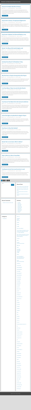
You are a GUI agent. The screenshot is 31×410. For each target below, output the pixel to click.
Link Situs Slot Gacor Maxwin (20, 258)
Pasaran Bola (18, 311)
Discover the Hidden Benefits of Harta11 (14, 6)
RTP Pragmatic (19, 372)
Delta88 (18, 239)
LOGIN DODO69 (19, 293)
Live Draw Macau (19, 360)
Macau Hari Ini (19, 303)
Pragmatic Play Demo (19, 358)
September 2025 (20, 224)
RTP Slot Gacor (19, 403)
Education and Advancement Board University (12, 1)
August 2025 (19, 225)
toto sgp (18, 395)
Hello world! (11, 217)
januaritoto (18, 319)
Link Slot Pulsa (19, 385)
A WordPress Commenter (6, 217)
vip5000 (18, 237)
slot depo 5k (18, 356)
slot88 (17, 255)
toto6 (17, 327)
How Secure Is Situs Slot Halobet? (12, 141)
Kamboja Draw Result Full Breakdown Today (15, 66)
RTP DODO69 (18, 295)
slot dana (18, 344)
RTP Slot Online (19, 389)
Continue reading (4, 15)
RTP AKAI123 (18, 299)
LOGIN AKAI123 (19, 297)
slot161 (18, 315)
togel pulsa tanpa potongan (20, 276)
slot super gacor (19, 280)
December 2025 (20, 221)
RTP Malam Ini (19, 309)
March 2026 (19, 218)
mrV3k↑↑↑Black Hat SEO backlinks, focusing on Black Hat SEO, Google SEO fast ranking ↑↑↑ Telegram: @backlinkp (22, 246)
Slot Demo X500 (19, 391)
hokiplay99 (18, 233)
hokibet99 (18, 323)
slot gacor (18, 366)
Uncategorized (4, 233)
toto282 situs (18, 278)
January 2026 (19, 220)
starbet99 (18, 321)
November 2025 (20, 222)
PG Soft (18, 362)
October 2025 (19, 223)
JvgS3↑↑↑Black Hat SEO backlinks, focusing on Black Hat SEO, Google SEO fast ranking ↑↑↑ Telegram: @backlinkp (23, 250)
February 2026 (19, 219)
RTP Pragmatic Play (19, 399)
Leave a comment (19, 8)
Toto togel (18, 253)
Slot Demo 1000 (19, 397)
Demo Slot (18, 301)
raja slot (21, 311)
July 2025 (19, 226)
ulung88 (18, 267)
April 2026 (19, 217)
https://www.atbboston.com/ (20, 272)
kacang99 (18, 317)
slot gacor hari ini (19, 313)
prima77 (18, 305)
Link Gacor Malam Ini (19, 364)
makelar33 (18, 266)
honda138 (18, 325)
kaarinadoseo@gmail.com (12, 8)
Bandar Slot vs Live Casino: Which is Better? (15, 154)
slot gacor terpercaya (19, 346)
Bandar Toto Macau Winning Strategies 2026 (15, 52)
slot (17, 340)
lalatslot (18, 275)
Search (12, 199)
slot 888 (18, 241)
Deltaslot (18, 234)
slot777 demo (18, 342)
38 (7, 195)
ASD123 (18, 269)
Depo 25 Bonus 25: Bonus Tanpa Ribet (13, 168)
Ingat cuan (18, 231)
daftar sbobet (18, 393)
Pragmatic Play (19, 307)
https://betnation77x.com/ (20, 273)
